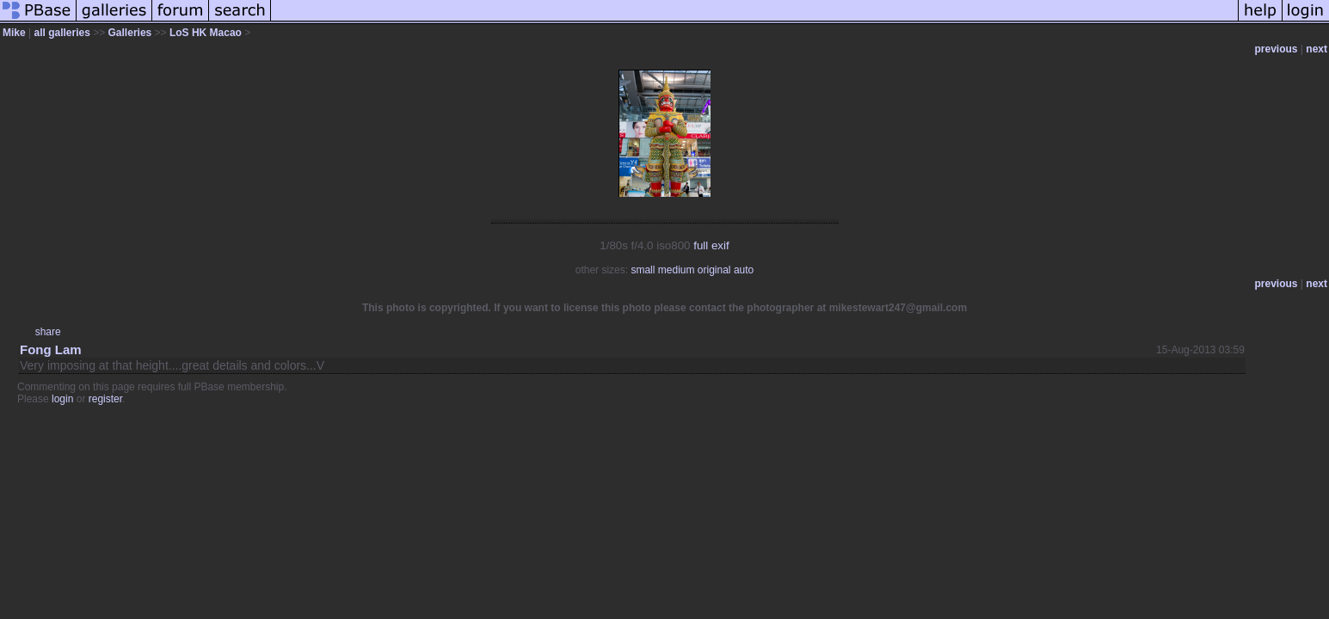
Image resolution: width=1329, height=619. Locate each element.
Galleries (130, 33)
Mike (15, 33)
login (62, 399)
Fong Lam (51, 349)
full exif (711, 245)
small (643, 270)
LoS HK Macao (205, 33)
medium (676, 270)
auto (744, 270)
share (48, 332)
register (105, 399)
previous (1276, 49)
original (714, 270)
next (1316, 49)
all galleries (61, 33)
